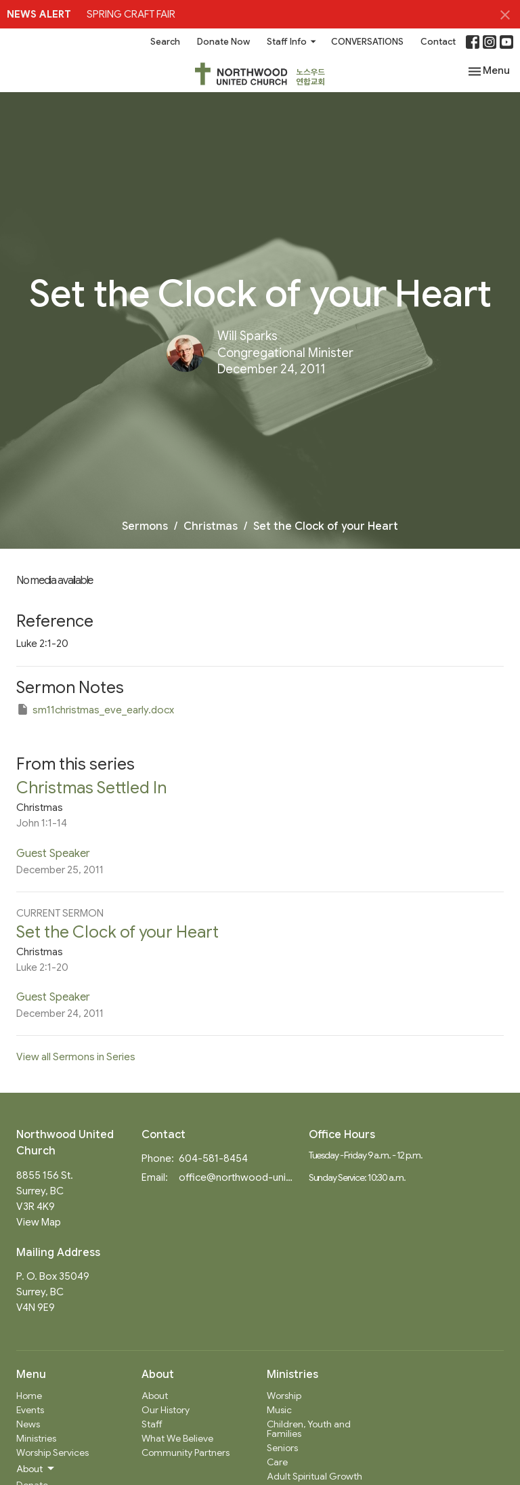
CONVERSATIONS (367, 41)
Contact (438, 41)
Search (165, 41)
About (155, 1395)
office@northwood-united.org (237, 1177)
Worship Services (52, 1452)
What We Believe (177, 1438)
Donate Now (223, 41)
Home (29, 1395)
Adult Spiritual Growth (314, 1476)
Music (279, 1410)
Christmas (210, 526)
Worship (284, 1395)
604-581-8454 (213, 1158)
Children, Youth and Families (309, 1429)
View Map (38, 1222)
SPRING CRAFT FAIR (131, 14)
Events (30, 1410)
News (28, 1424)
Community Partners (186, 1452)
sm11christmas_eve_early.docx (95, 709)
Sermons (145, 526)
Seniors (282, 1448)
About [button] (36, 1469)
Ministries (36, 1438)
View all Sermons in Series (75, 1057)
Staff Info (292, 41)
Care (277, 1462)
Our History (166, 1410)
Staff (152, 1424)
